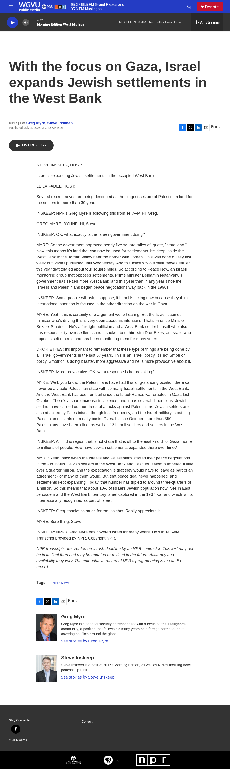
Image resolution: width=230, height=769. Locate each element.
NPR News (61, 583)
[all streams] (207, 22)
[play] (12, 22)
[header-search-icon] (189, 7)
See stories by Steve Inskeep (88, 677)
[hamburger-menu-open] (11, 6)
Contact (87, 721)
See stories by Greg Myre (84, 641)
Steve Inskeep (60, 123)
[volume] (26, 22)
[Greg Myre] (46, 627)
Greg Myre (35, 123)
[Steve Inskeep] (46, 668)
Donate (212, 6)
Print (215, 126)
